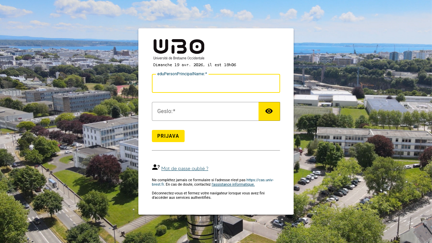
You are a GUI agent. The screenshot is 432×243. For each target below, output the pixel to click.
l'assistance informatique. (233, 184)
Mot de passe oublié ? (184, 168)
